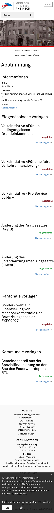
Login (48, 4)
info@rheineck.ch (27, 429)
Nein (20, 507)
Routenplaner (27, 433)
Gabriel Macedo (9, 107)
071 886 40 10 (28, 423)
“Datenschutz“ (19, 493)
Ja (7, 507)
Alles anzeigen (42, 142)
